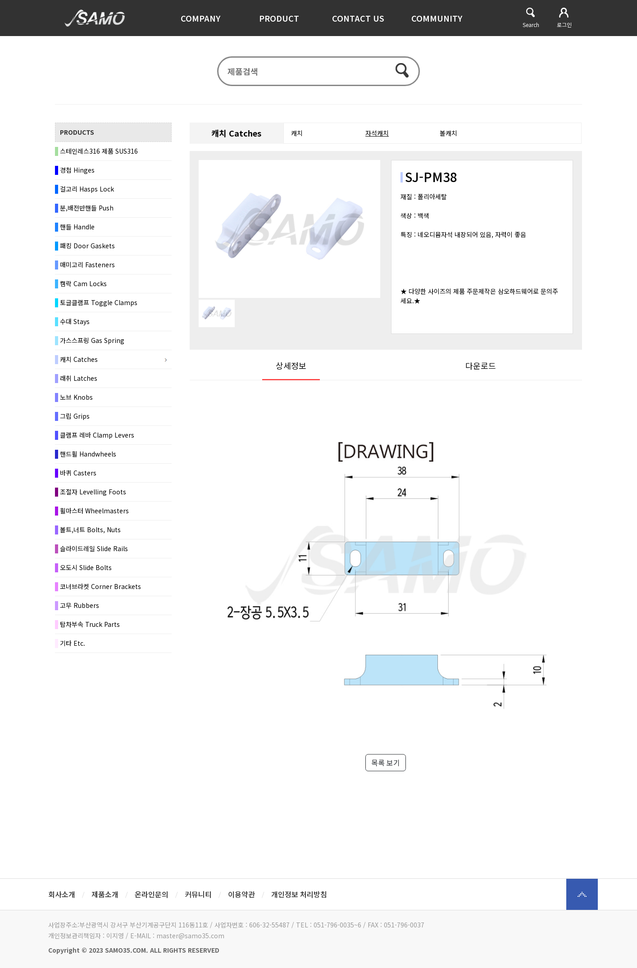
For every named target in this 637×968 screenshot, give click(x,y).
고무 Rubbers (79, 607)
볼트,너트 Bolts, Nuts (90, 531)
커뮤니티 (198, 894)
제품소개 (104, 894)
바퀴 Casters (78, 474)
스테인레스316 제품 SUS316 (99, 152)
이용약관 (241, 894)
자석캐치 (377, 134)
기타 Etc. (72, 644)
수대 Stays (75, 323)
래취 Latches (78, 379)
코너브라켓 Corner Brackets (100, 588)
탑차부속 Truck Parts (90, 625)
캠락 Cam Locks (83, 285)
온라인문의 (151, 894)
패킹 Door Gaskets (87, 247)
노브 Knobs (76, 398)
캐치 (297, 134)
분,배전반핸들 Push (87, 209)
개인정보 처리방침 (299, 894)
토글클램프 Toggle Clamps (98, 304)
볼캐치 (448, 134)
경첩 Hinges (77, 171)
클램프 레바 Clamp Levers (97, 436)
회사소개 (61, 894)
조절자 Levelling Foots (93, 493)
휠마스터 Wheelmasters (94, 512)
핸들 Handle (77, 228)
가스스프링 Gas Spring (92, 342)
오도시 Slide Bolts (86, 569)
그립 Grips (75, 417)
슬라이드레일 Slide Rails (94, 550)
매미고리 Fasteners (87, 266)
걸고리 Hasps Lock (87, 190)
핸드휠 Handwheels (88, 455)
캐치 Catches (79, 360)
